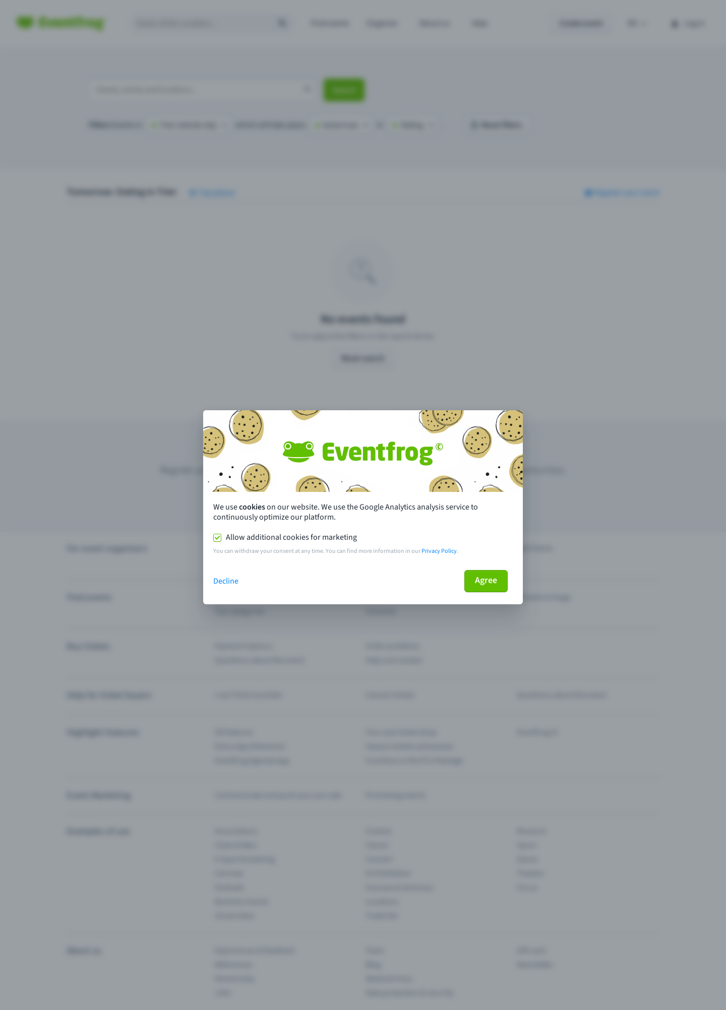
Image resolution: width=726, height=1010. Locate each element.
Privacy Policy (439, 551)
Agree (486, 580)
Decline (225, 581)
